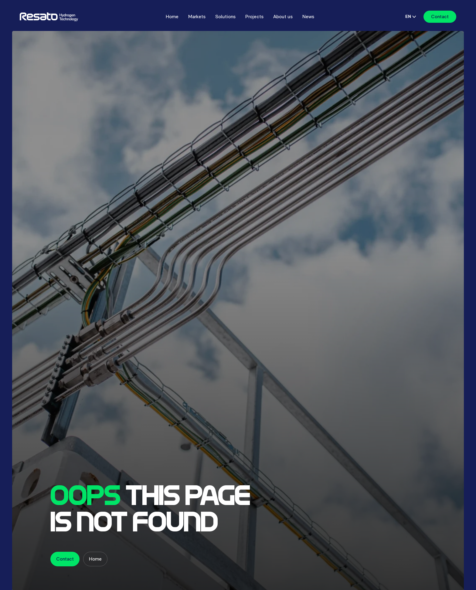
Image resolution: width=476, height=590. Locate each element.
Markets (197, 16)
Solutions (225, 16)
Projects (254, 16)
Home (172, 16)
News (308, 16)
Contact (440, 16)
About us (283, 16)
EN (410, 16)
